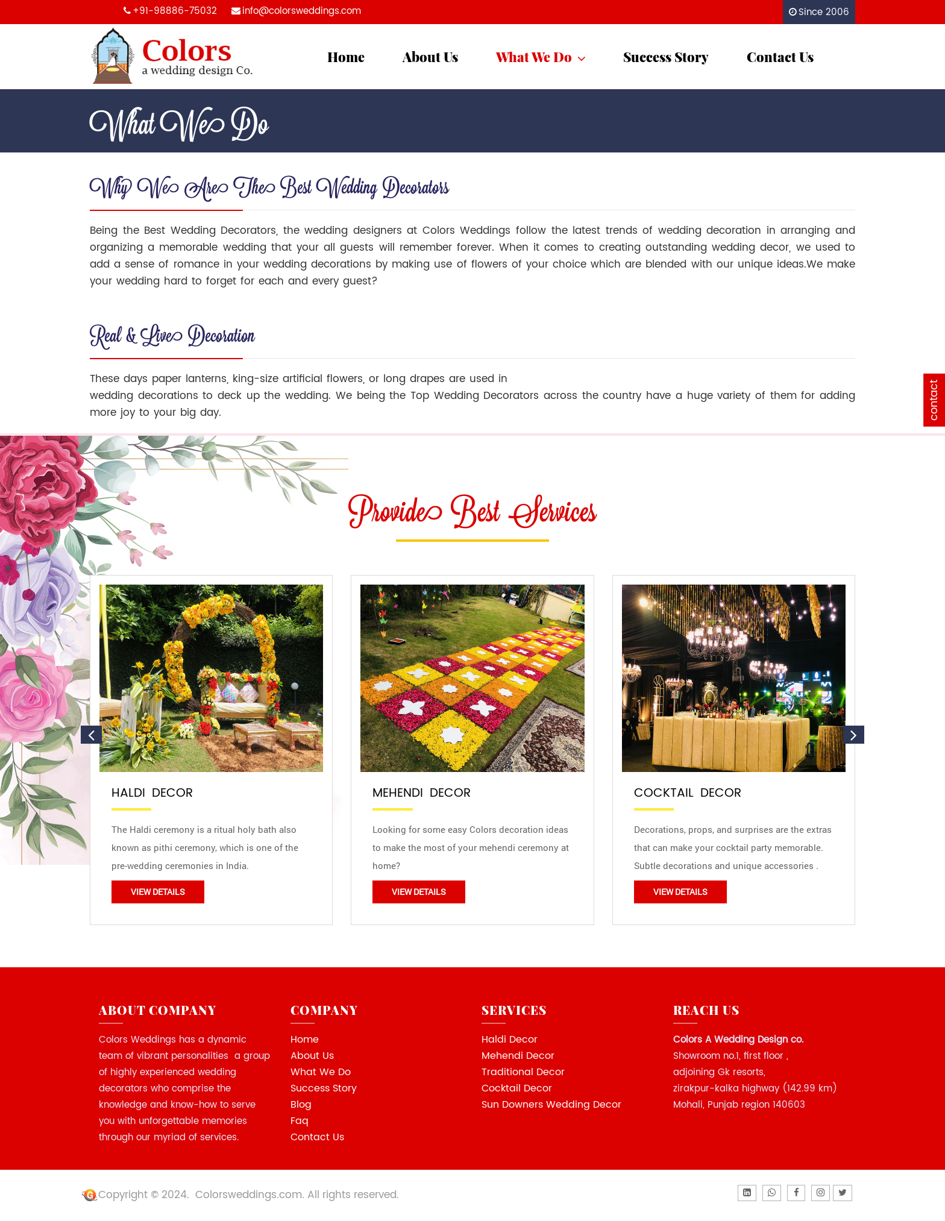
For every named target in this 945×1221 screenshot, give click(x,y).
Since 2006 (824, 12)
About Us (430, 57)
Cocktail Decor (517, 1088)
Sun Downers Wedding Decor (551, 1105)
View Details (158, 891)
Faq (299, 1121)
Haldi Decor (510, 1039)
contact (934, 399)
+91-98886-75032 (175, 11)
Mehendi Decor (518, 1056)
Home (346, 57)
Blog (301, 1105)
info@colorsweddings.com (301, 11)
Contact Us (780, 57)
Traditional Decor (523, 1072)
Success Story (666, 57)
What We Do (542, 57)
